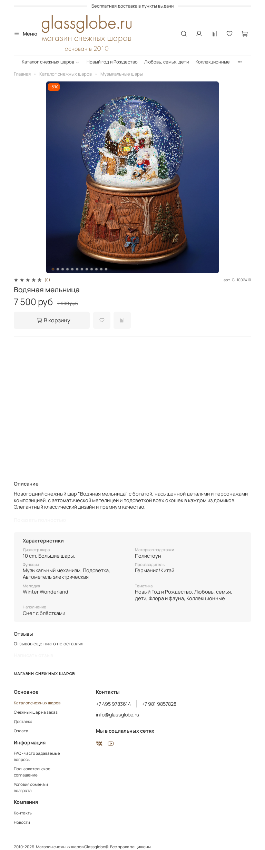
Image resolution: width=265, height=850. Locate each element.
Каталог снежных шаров (51, 62)
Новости (22, 822)
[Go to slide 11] (101, 269)
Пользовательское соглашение (32, 772)
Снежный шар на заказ (36, 712)
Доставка (23, 721)
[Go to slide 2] (58, 269)
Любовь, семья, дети (166, 62)
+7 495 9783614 (113, 704)
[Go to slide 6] (77, 269)
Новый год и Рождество (112, 62)
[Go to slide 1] (53, 269)
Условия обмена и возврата (31, 787)
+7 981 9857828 (159, 704)
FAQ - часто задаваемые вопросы (37, 756)
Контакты (23, 813)
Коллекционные (213, 62)
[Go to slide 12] (106, 269)
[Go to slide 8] (87, 269)
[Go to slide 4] (68, 269)
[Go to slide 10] (97, 269)
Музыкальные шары (121, 74)
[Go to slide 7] (82, 269)
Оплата (21, 731)
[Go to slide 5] (72, 269)
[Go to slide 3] (63, 269)
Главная (22, 74)
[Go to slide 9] (92, 269)
